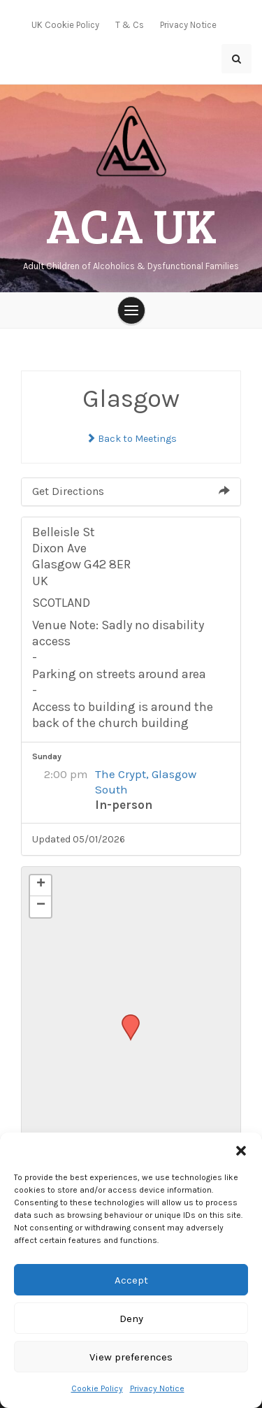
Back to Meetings (131, 439)
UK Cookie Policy (65, 25)
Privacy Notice (157, 1388)
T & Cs (129, 25)
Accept (131, 1280)
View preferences (131, 1357)
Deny (131, 1318)
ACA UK (131, 224)
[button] (241, 1150)
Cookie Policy (97, 1388)
